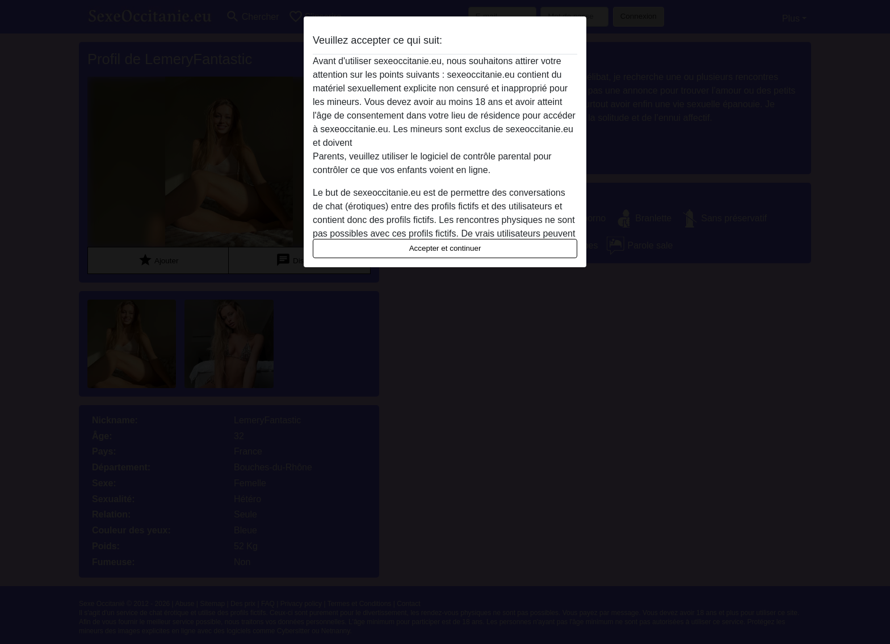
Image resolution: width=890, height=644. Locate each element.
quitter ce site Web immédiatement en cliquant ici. (455, 143)
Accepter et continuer (445, 248)
